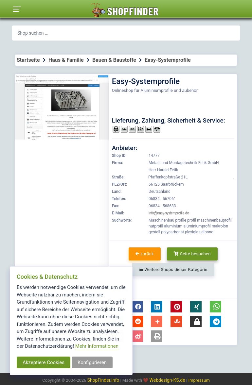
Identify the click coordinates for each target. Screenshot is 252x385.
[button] (137, 306)
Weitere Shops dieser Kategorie (173, 269)
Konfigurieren (92, 362)
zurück (144, 253)
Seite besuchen (192, 253)
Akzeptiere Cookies (43, 362)
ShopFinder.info (103, 380)
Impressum (198, 380)
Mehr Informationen (96, 346)
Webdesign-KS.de (168, 380)
